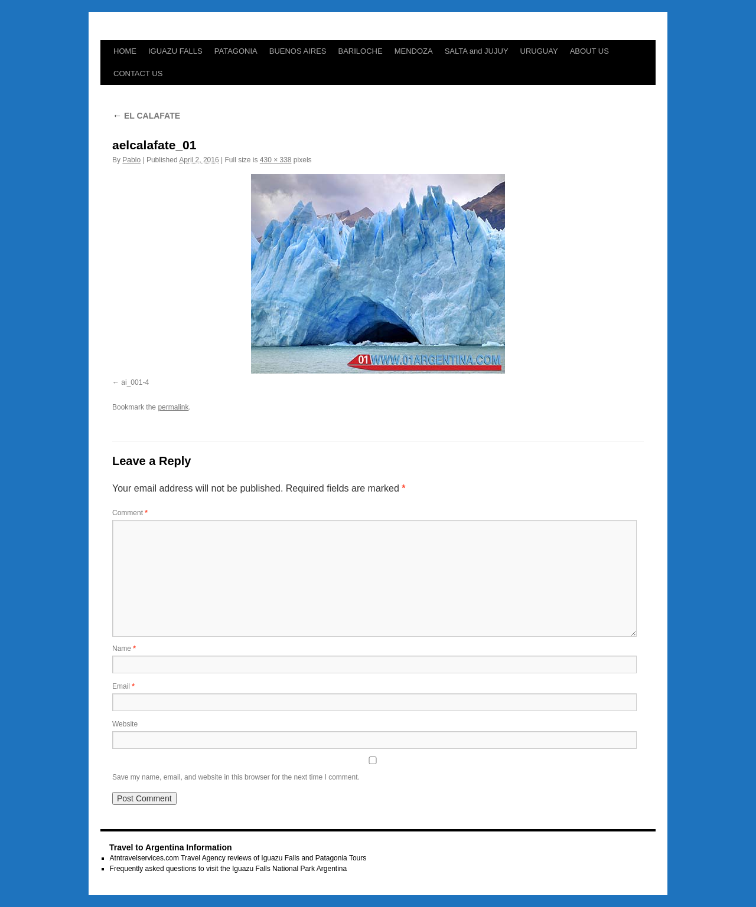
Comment (130, 513)
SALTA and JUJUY (477, 51)
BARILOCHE (360, 51)
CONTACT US (137, 73)
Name (124, 648)
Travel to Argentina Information (170, 847)
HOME (124, 51)
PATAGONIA (236, 51)
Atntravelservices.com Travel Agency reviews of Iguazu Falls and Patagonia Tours (238, 858)
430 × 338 (276, 160)
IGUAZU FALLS (175, 51)
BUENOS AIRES (298, 51)
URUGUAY (539, 51)
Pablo (131, 160)
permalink (173, 407)
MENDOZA (414, 51)
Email (123, 686)
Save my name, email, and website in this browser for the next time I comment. (236, 777)
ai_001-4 (135, 382)
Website (125, 724)
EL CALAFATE (146, 115)
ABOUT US (589, 51)
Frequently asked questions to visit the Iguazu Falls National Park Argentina (228, 869)
